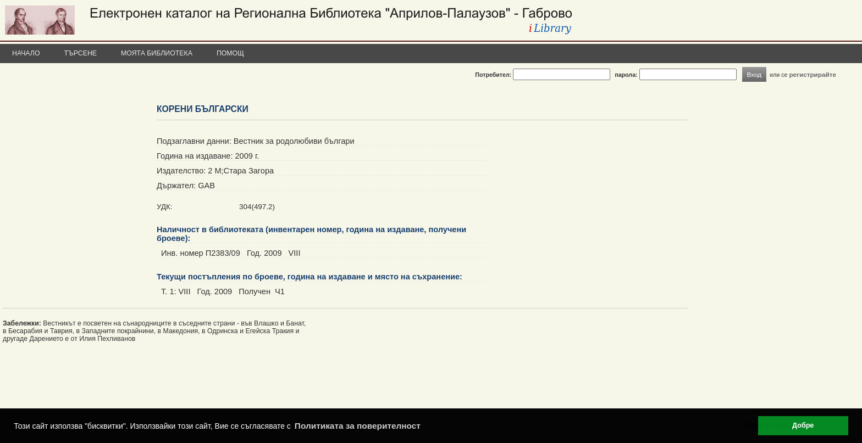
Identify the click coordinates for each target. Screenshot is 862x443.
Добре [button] (803, 425)
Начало (26, 53)
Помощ (230, 53)
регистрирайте (812, 74)
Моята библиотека (156, 53)
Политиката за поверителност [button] (358, 425)
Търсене (80, 53)
